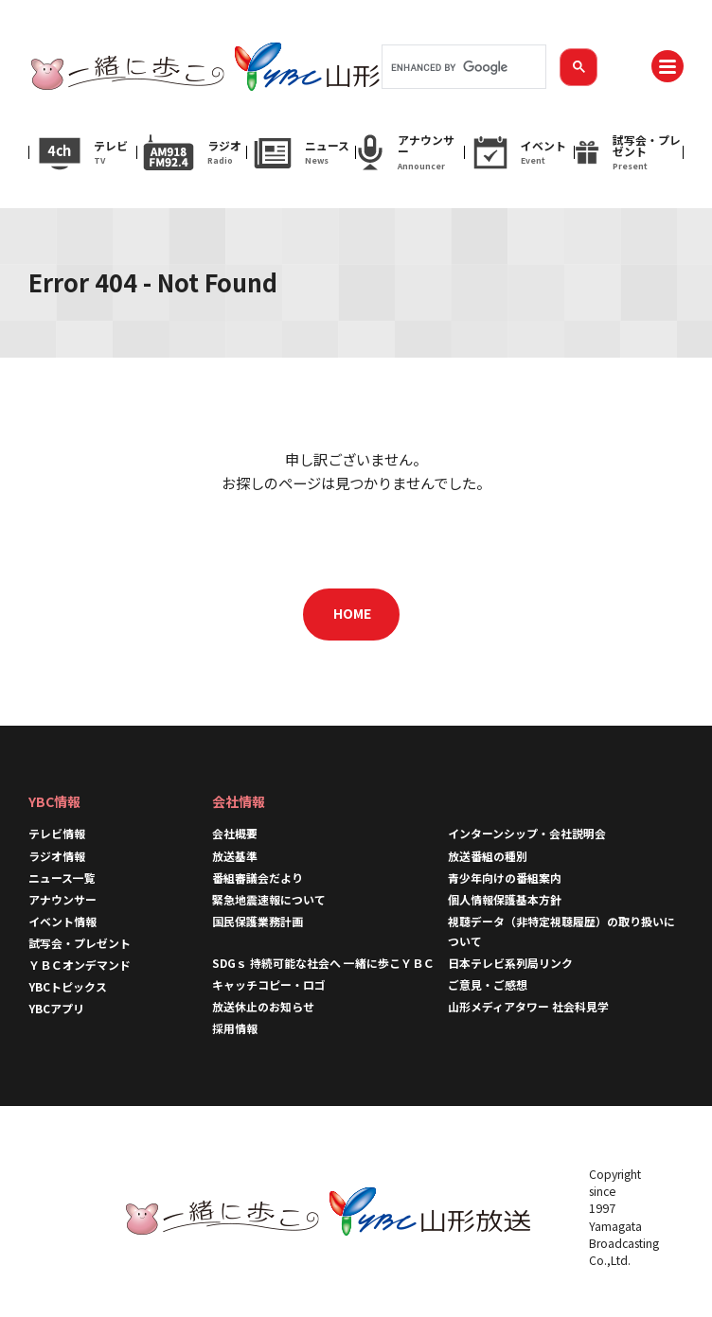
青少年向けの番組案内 (504, 877)
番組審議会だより (257, 877)
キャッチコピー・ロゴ (269, 984)
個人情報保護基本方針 (504, 899)
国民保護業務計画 (257, 921)
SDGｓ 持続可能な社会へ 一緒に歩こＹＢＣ (323, 963)
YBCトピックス (67, 986)
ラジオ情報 (56, 856)
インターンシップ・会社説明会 (527, 833)
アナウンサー (62, 899)
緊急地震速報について (269, 899)
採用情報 (235, 1028)
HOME (352, 613)
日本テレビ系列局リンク (510, 963)
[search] (462, 67)
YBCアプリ (56, 1008)
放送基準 (235, 856)
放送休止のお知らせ (263, 1006)
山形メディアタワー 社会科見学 (528, 1006)
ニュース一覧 (62, 877)
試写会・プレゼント (79, 943)
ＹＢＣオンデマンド (79, 965)
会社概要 (235, 833)
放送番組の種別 (487, 856)
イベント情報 (62, 921)
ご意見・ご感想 (487, 984)
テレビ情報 (56, 833)
